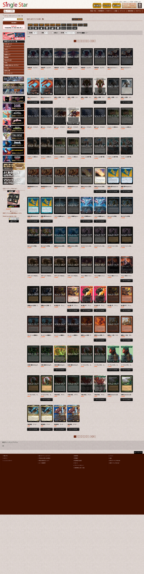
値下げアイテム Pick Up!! (115, 460)
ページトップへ (139, 452)
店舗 (110, 458)
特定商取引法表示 (78, 460)
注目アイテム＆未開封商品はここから (12, 213)
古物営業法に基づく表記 (79, 467)
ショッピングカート (8, 460)
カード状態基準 (42, 462)
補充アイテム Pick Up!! (114, 462)
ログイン (5, 458)
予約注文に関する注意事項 (44, 458)
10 (91, 41)
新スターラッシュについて (44, 455)
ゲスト (85, 25)
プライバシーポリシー (79, 465)
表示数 (31, 32)
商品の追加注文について (44, 460)
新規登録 (76, 455)
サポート (76, 462)
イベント (111, 455)
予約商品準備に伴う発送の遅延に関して (14, 27)
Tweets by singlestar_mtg (9, 216)
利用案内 (76, 458)
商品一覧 (5, 455)
